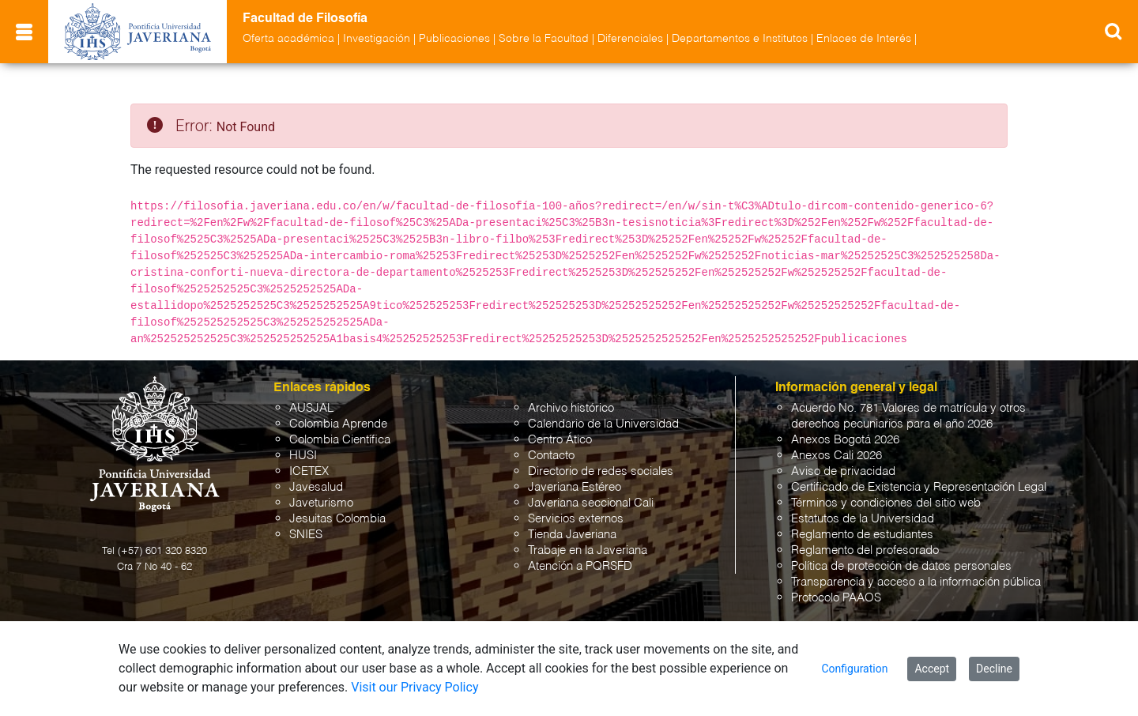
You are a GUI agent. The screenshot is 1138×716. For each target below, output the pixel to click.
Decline (994, 668)
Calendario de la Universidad (603, 424)
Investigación (376, 38)
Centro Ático (560, 440)
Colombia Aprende (338, 424)
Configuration (854, 668)
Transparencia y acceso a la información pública (916, 582)
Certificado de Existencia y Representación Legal (918, 487)
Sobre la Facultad (544, 38)
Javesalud (316, 487)
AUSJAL (311, 408)
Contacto (551, 456)
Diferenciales (630, 38)
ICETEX (309, 471)
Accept (931, 668)
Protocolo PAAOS (836, 598)
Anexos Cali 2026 (836, 456)
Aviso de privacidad (843, 471)
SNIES (305, 535)
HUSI (303, 456)
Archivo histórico (571, 408)
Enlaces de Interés (863, 38)
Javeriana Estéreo (574, 487)
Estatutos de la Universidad (862, 519)
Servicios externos (576, 519)
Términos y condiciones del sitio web (886, 503)
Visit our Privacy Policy (414, 687)
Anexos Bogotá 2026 (845, 440)
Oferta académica (288, 38)
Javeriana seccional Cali (591, 503)
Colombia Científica (339, 440)
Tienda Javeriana (572, 535)
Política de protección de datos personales (901, 566)
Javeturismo (321, 503)
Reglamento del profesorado (865, 550)
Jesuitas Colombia (337, 519)
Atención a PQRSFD (580, 566)
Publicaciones (454, 38)
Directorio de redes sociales (600, 471)
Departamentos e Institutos (740, 38)
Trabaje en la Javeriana (587, 550)
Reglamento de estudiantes (862, 535)
